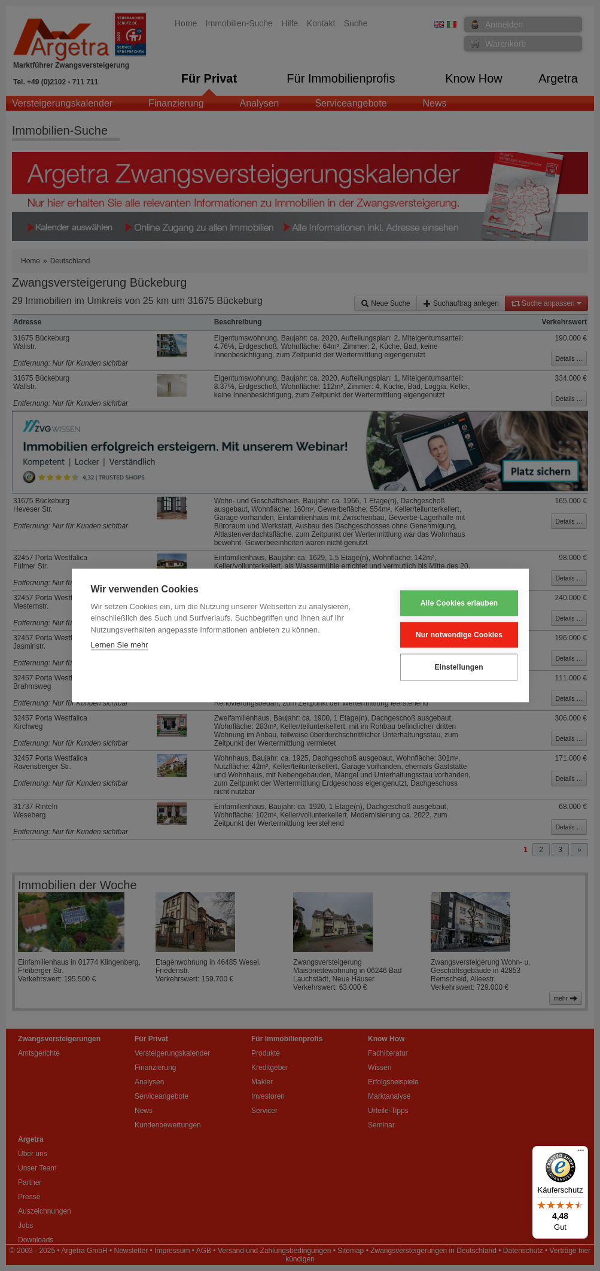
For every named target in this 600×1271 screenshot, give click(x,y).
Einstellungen (450, 667)
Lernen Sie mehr (119, 645)
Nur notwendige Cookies (450, 635)
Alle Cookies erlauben (450, 603)
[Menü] (581, 1153)
